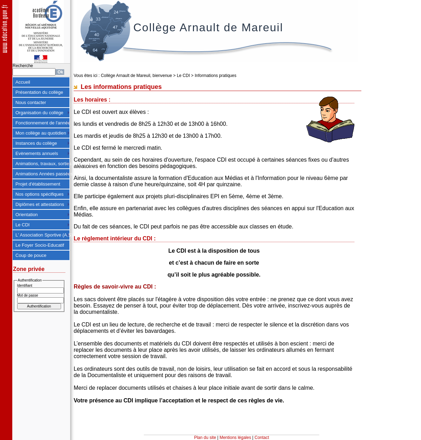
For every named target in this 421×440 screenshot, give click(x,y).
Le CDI (22, 224)
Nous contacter (30, 102)
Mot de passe (27, 295)
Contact (262, 437)
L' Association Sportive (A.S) (42, 235)
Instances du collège (36, 143)
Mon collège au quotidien (40, 133)
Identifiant (24, 285)
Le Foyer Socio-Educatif (39, 245)
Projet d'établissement (37, 184)
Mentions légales (235, 437)
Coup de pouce (30, 255)
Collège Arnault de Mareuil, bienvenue (136, 75)
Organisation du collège (39, 112)
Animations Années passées (42, 173)
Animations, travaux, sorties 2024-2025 (42, 163)
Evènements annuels (36, 153)
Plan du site (205, 437)
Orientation (26, 214)
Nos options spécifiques (39, 194)
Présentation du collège (39, 92)
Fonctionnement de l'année (42, 122)
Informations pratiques (215, 75)
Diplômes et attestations (39, 204)
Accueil (22, 82)
